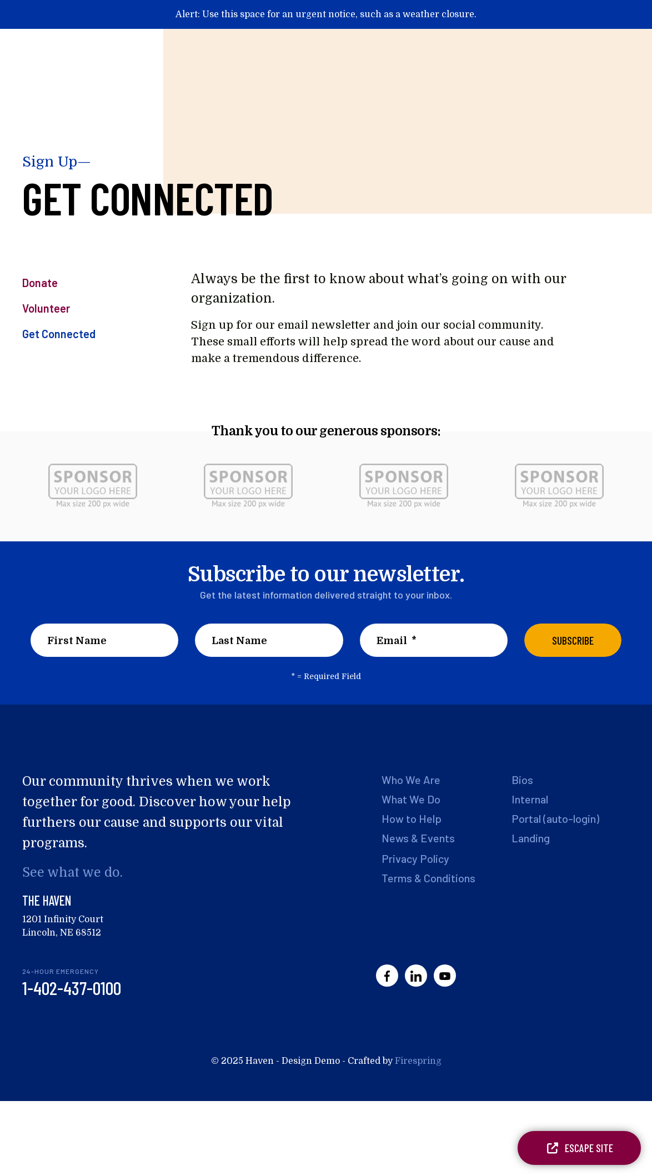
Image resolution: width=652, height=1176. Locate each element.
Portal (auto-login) (554, 819)
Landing (529, 839)
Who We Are (410, 779)
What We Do (410, 799)
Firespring (418, 1061)
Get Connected (59, 333)
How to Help (410, 819)
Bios (521, 779)
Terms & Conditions (428, 879)
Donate (40, 282)
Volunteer (46, 308)
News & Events (418, 839)
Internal (529, 799)
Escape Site (579, 1147)
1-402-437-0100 (71, 988)
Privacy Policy (414, 860)
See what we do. (71, 873)
